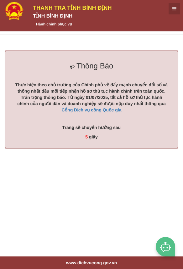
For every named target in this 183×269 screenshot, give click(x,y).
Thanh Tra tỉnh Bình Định (72, 8)
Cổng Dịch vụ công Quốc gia (92, 109)
